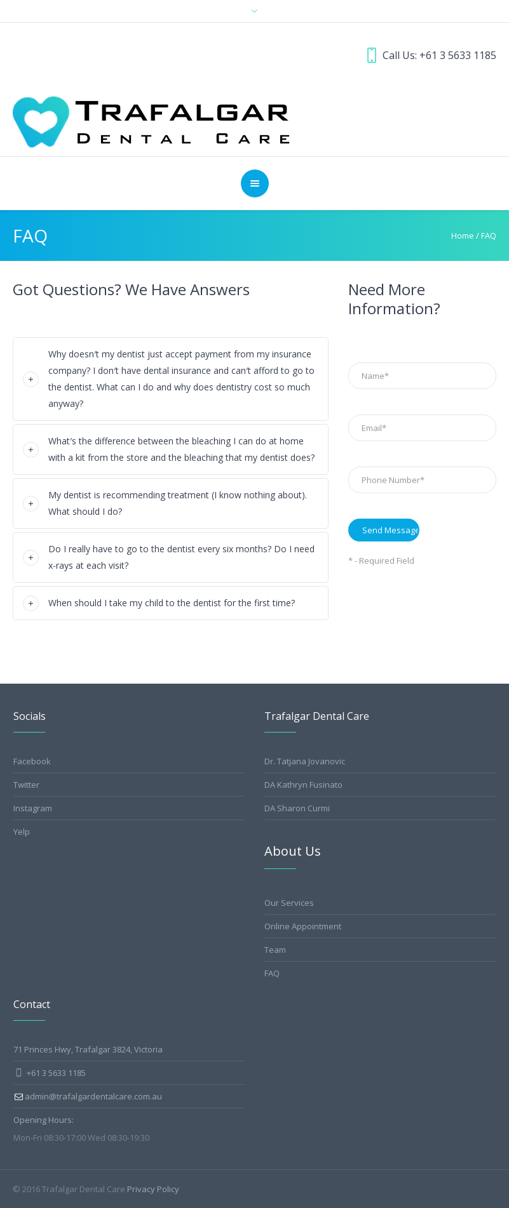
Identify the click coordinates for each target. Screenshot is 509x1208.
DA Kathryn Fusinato (303, 784)
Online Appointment (302, 926)
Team (275, 949)
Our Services (289, 902)
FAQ (272, 973)
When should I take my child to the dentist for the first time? (171, 603)
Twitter (26, 784)
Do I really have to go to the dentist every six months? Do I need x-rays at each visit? (181, 557)
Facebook (32, 761)
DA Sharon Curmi (297, 808)
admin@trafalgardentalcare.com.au (93, 1096)
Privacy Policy (153, 1189)
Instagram (32, 808)
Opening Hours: (43, 1119)
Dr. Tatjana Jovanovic (304, 761)
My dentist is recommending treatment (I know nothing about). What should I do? (177, 503)
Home (462, 235)
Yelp (21, 831)
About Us (292, 851)
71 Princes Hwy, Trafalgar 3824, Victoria (88, 1049)
